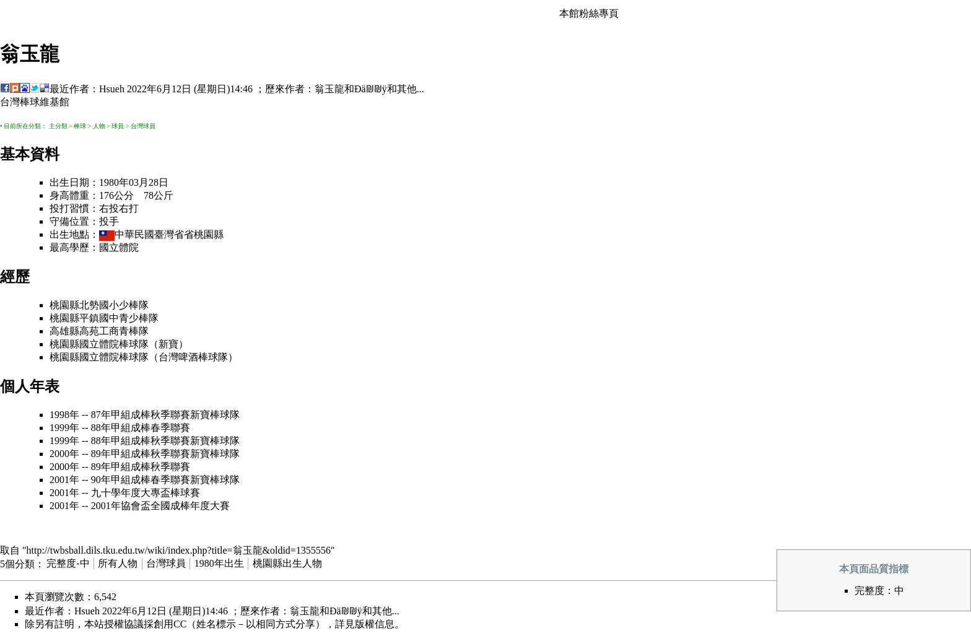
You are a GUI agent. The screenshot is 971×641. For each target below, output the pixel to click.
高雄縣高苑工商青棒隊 (99, 331)
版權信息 (374, 624)
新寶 (168, 344)
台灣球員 (143, 126)
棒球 (80, 126)
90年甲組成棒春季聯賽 (140, 479)
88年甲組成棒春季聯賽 (140, 427)
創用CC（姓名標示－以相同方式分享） (239, 624)
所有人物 (117, 563)
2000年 (64, 453)
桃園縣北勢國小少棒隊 (99, 305)
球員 (117, 126)
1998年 (64, 414)
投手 (109, 221)
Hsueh (111, 89)
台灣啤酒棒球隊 (193, 357)
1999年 (64, 427)
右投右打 (119, 208)
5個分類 (17, 563)
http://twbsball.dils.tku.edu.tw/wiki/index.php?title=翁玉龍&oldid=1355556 (179, 550)
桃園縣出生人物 (287, 563)
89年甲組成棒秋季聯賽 (140, 453)
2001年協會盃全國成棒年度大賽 (160, 505)
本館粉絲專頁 (589, 13)
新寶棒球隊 (215, 414)
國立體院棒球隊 (114, 344)
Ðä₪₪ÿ (370, 89)
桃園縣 (209, 234)
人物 (99, 126)
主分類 (58, 126)
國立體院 (119, 247)
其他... (410, 89)
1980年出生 (219, 563)
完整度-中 (67, 563)
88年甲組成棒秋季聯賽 (140, 440)
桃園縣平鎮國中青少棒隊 (104, 318)
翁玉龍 (329, 89)
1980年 (114, 182)
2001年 (64, 479)
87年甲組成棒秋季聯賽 (140, 414)
